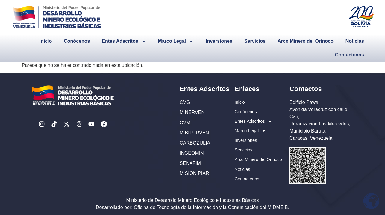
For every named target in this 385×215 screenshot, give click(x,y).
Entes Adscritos (124, 41)
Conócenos (77, 41)
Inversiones (219, 41)
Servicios (255, 41)
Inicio (45, 41)
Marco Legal (176, 41)
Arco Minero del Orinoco (306, 41)
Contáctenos (349, 54)
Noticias (354, 41)
